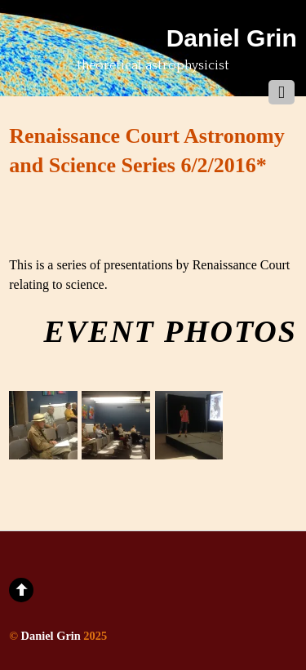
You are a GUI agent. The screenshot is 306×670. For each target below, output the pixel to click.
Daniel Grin (51, 635)
